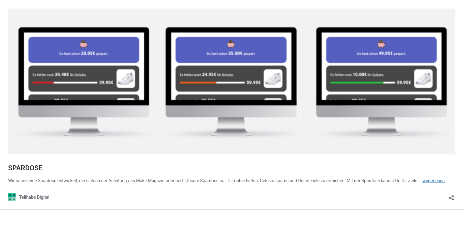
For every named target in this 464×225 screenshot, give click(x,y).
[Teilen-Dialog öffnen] (451, 196)
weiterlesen (433, 180)
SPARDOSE (25, 168)
